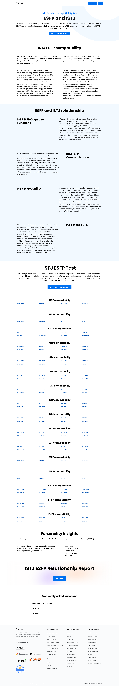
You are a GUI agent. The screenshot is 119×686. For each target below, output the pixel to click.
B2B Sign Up (92, 3)
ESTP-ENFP (42, 435)
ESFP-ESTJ (64, 461)
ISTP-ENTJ (85, 350)
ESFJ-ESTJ (64, 475)
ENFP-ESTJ (42, 503)
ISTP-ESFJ (20, 350)
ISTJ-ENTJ (85, 364)
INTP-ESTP (20, 304)
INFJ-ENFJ (85, 421)
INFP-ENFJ (64, 407)
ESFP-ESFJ (85, 461)
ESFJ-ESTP (42, 475)
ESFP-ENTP (20, 464)
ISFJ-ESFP (63, 389)
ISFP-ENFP (85, 378)
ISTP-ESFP (42, 346)
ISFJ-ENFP (63, 392)
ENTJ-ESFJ (42, 492)
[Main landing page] (20, 3)
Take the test (59, 578)
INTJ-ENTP (64, 318)
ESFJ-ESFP (85, 475)
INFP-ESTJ (64, 404)
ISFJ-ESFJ (85, 389)
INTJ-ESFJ (42, 321)
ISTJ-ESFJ (64, 361)
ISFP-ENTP (42, 375)
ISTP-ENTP (64, 346)
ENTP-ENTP (42, 335)
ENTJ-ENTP (20, 489)
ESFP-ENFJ (85, 464)
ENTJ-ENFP (64, 492)
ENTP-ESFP (64, 332)
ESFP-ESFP (20, 461)
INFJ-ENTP (20, 421)
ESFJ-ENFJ (85, 478)
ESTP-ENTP (85, 432)
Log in (100, 3)
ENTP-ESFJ (85, 332)
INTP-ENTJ (20, 307)
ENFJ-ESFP (85, 518)
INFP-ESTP (20, 404)
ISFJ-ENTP (20, 392)
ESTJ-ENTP (20, 450)
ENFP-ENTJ (42, 507)
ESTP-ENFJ (64, 435)
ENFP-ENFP (20, 503)
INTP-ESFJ (85, 307)
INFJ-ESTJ (42, 418)
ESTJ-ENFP (64, 450)
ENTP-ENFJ (20, 335)
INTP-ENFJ (64, 307)
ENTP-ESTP (42, 332)
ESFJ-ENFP (64, 478)
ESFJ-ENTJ (42, 478)
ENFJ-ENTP (20, 521)
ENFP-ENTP (20, 507)
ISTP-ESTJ (42, 350)
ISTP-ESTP (20, 346)
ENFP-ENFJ (64, 507)
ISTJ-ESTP (42, 364)
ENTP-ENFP (64, 335)
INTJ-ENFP (85, 318)
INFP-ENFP (42, 407)
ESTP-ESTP (85, 435)
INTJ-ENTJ (85, 321)
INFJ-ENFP (64, 421)
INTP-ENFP (42, 307)
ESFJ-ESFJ (20, 475)
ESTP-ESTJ (20, 432)
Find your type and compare (59, 33)
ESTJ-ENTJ (42, 450)
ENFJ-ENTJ (42, 521)
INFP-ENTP (85, 404)
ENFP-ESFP (64, 503)
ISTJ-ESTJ (20, 361)
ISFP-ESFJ (63, 378)
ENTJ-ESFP (20, 492)
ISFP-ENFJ (85, 375)
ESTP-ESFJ (64, 432)
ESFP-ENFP (64, 464)
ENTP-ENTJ (85, 335)
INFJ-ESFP (63, 418)
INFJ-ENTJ (42, 421)
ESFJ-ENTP (20, 478)
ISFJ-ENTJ (42, 392)
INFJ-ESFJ (85, 418)
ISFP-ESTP (20, 378)
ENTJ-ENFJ (85, 492)
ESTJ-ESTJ (20, 446)
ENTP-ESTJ (20, 332)
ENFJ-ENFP (64, 521)
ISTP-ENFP (85, 346)
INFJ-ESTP (20, 418)
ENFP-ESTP (85, 507)
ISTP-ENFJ (64, 350)
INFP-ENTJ (20, 407)
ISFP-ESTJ (20, 375)
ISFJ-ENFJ (85, 392)
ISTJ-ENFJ (64, 364)
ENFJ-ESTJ (64, 518)
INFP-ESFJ (85, 407)
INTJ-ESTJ (20, 318)
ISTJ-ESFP (42, 361)
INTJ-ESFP (42, 318)
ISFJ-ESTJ (42, 389)
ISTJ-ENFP (85, 361)
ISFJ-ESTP (20, 389)
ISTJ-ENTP (20, 364)
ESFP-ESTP (42, 461)
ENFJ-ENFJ (20, 518)
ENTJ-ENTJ (42, 489)
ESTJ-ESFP (85, 446)
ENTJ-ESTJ (85, 489)
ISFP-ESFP (42, 378)
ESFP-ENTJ (42, 464)
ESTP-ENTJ (20, 435)
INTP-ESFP (64, 304)
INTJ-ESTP (64, 321)
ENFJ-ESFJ (85, 521)
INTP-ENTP (85, 304)
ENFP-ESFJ (85, 503)
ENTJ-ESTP (64, 489)
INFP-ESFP (42, 404)
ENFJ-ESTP (42, 518)
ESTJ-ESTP (42, 446)
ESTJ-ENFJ (85, 450)
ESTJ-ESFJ (64, 446)
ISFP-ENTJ (64, 375)
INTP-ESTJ (42, 304)
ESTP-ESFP (42, 432)
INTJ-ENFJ (20, 321)
